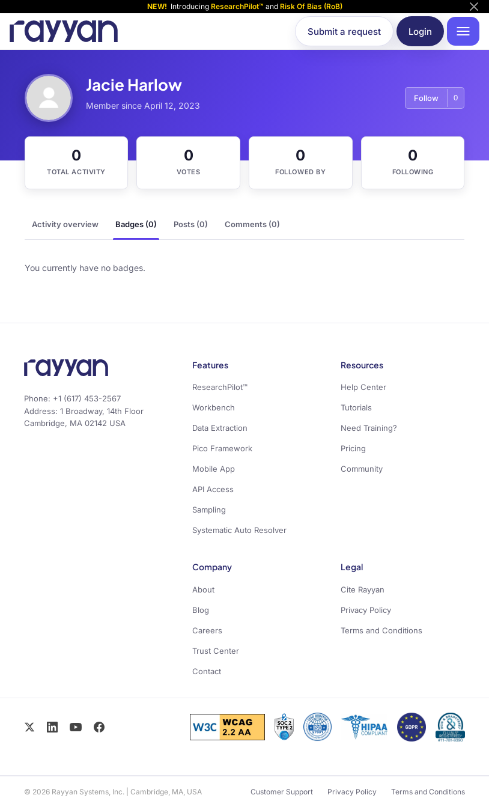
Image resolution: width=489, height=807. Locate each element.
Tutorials (356, 407)
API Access (213, 489)
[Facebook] (99, 727)
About (203, 589)
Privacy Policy (366, 610)
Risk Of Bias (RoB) (311, 6)
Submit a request (344, 31)
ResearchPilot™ (237, 6)
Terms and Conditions (381, 630)
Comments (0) (252, 224)
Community (362, 469)
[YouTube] (76, 727)
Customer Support (282, 791)
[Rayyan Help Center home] (64, 30)
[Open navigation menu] (463, 31)
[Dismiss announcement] (474, 6)
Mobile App (213, 469)
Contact (206, 671)
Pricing (353, 448)
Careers (207, 630)
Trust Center (215, 651)
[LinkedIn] (52, 727)
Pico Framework (222, 448)
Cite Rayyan (362, 589)
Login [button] (420, 31)
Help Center (363, 387)
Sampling (209, 509)
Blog (200, 610)
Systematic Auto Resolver (239, 530)
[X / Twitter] (29, 727)
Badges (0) (136, 224)
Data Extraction (220, 428)
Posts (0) (191, 224)
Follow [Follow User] (426, 98)
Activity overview (65, 224)
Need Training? (369, 428)
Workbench (213, 407)
